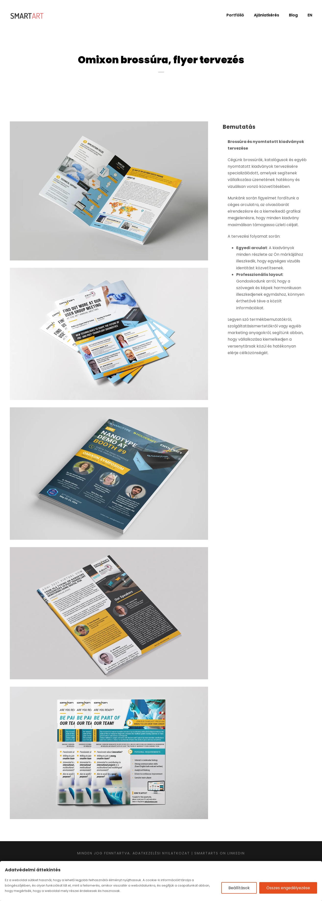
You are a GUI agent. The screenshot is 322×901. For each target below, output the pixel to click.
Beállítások (239, 888)
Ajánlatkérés (266, 15)
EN (310, 15)
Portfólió (235, 15)
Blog (293, 15)
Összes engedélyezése (288, 888)
